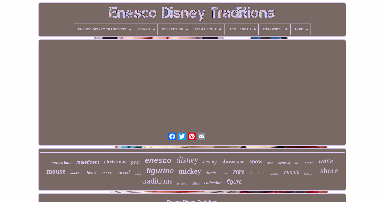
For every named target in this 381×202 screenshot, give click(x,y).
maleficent (87, 162)
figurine (160, 171)
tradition (274, 174)
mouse (56, 171)
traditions (157, 181)
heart (91, 172)
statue (138, 173)
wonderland (61, 162)
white (325, 161)
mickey (190, 171)
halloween (309, 173)
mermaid (283, 163)
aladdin (76, 173)
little (270, 163)
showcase (233, 161)
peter (135, 162)
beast (106, 173)
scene (224, 173)
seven (309, 163)
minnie (291, 172)
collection (213, 182)
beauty (210, 162)
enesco (158, 160)
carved (123, 172)
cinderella (257, 172)
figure (234, 181)
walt (297, 163)
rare (239, 171)
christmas (115, 162)
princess (182, 183)
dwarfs (211, 173)
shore (329, 170)
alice (195, 183)
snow (255, 161)
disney (187, 160)
